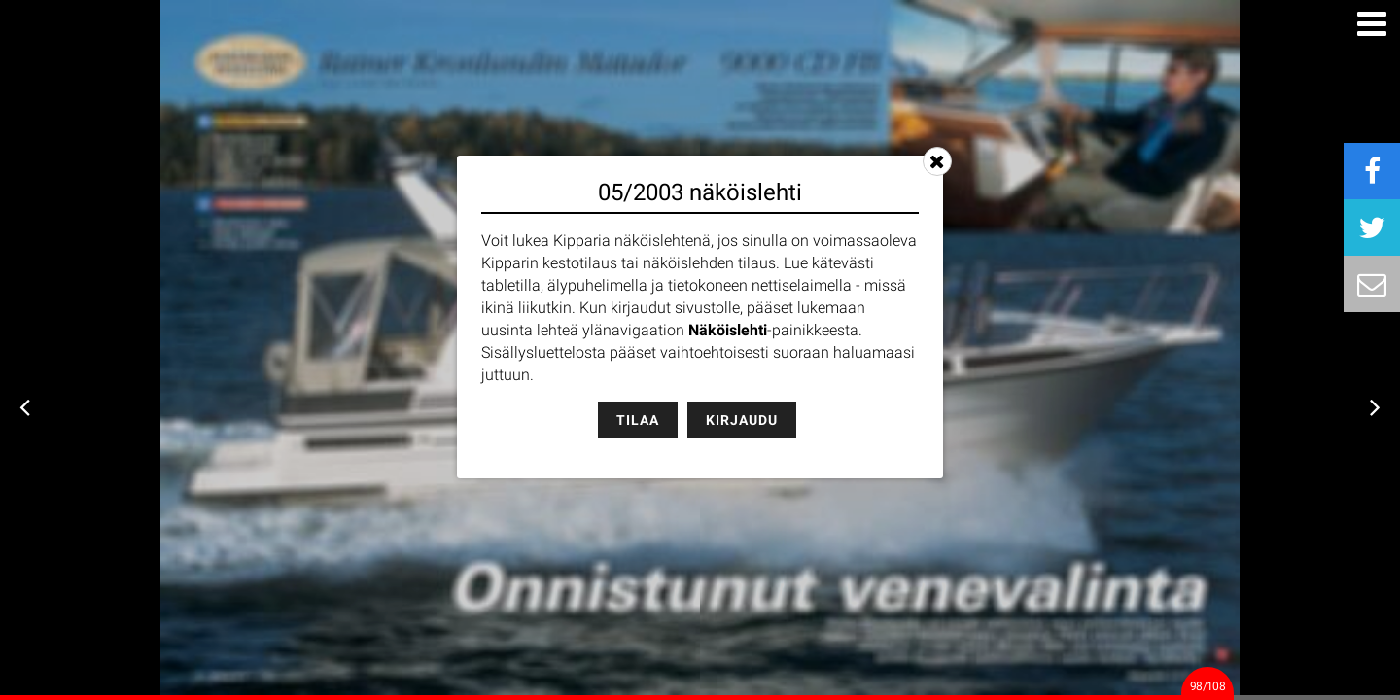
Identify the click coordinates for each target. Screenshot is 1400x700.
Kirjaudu (742, 420)
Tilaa (637, 420)
